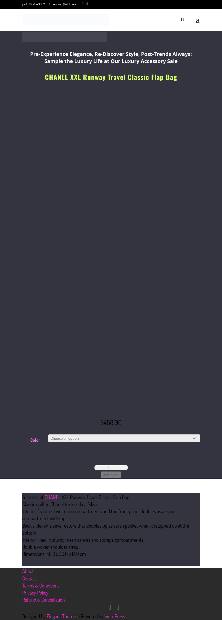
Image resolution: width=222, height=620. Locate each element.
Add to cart (111, 474)
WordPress (114, 616)
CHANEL (53, 497)
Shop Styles (73, 332)
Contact (29, 578)
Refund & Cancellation (43, 600)
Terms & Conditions (41, 585)
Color (35, 440)
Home (54, 332)
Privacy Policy (35, 592)
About (28, 571)
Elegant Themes (62, 616)
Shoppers (95, 332)
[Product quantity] (111, 467)
